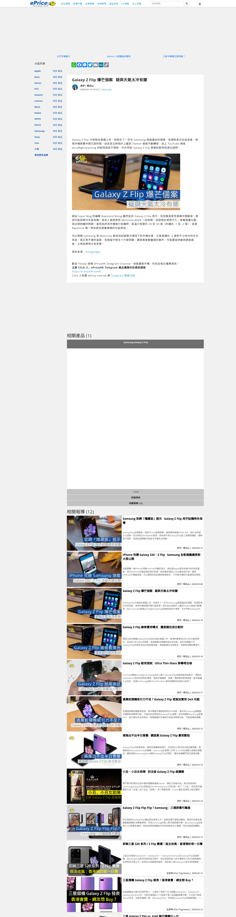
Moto (37, 106)
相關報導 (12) (136, 503)
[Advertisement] (135, 114)
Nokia (37, 112)
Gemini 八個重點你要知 (119, 56)
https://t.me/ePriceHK (86, 271)
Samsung (39, 130)
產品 (60, 70)
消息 (55, 70)
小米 (36, 148)
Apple (37, 70)
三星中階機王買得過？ (174, 56)
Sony (37, 136)
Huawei (38, 94)
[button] (200, 4)
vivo (36, 142)
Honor (37, 82)
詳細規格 (135, 497)
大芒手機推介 (63, 56)
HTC (36, 88)
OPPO (37, 118)
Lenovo (38, 100)
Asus (37, 76)
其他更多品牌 (41, 154)
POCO (37, 124)
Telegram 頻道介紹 (123, 275)
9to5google (92, 251)
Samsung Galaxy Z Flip (136, 342)
